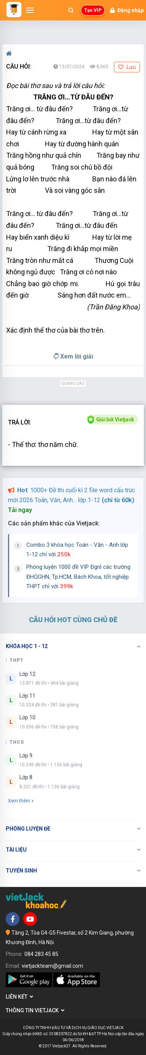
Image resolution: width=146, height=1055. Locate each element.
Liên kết (19, 997)
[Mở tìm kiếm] (71, 10)
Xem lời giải (73, 356)
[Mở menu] (30, 10)
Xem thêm (21, 801)
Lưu (127, 67)
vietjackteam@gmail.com (52, 966)
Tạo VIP (92, 10)
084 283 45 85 (41, 954)
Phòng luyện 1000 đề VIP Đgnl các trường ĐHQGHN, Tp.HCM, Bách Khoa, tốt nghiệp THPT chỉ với (78, 577)
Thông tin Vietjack (35, 1010)
